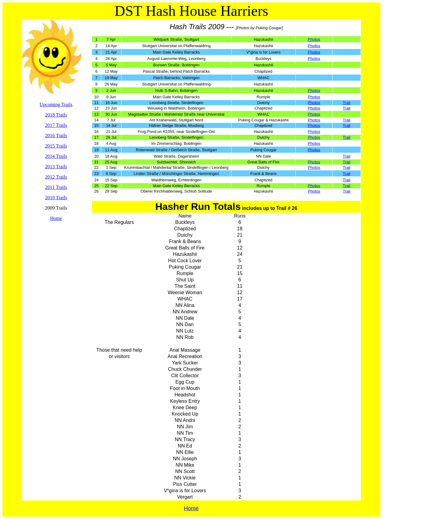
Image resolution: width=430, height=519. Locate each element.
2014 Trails (56, 156)
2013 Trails (56, 166)
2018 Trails (56, 114)
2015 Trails (56, 145)
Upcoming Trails (56, 104)
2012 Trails (56, 176)
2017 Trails (56, 125)
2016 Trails (56, 135)
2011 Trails (56, 187)
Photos (314, 39)
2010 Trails (56, 197)
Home (56, 218)
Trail (347, 102)
